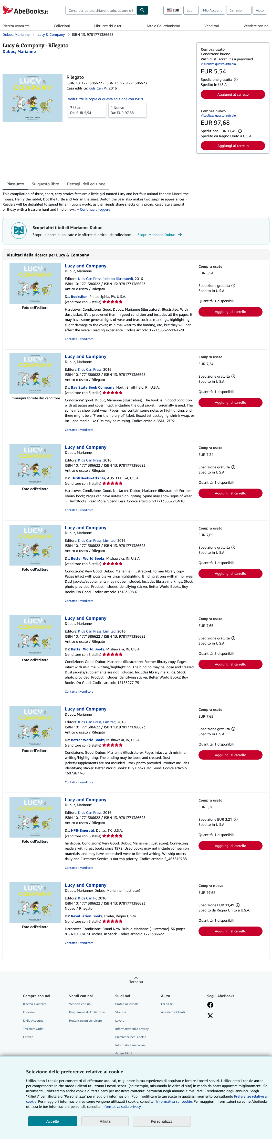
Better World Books (87, 558)
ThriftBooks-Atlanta (88, 478)
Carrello (28, 1037)
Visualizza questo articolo (218, 64)
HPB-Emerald (82, 830)
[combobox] (101, 10)
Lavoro (119, 1020)
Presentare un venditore (85, 1020)
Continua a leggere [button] (95, 209)
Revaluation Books (86, 916)
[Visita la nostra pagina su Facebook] (210, 1005)
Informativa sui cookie (130, 1045)
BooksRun (79, 296)
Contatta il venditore (79, 339)
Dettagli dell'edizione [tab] (86, 183)
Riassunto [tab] (15, 183)
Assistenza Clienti (173, 1012)
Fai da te (167, 1004)
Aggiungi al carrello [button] (233, 94)
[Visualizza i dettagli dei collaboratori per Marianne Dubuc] (19, 51)
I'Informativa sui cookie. (173, 1101)
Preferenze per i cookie (130, 1037)
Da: (87, 110)
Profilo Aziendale (126, 1004)
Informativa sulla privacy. (121, 1106)
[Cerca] (142, 10)
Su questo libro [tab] (45, 183)
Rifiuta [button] (105, 1121)
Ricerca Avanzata (16, 26)
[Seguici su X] (210, 1016)
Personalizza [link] (162, 1121)
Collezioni (62, 26)
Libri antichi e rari (108, 26)
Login (191, 10)
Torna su (136, 981)
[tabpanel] (97, 201)
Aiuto (260, 10)
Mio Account (212, 10)
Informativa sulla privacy (132, 1029)
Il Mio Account (33, 1020)
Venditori (211, 26)
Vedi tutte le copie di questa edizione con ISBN (105, 99)
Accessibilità (123, 1053)
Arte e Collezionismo (163, 26)
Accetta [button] (52, 1121)
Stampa (120, 1012)
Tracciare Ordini (33, 1029)
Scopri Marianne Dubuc (160, 234)
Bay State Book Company (92, 387)
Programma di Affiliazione (87, 1012)
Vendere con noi (256, 26)
